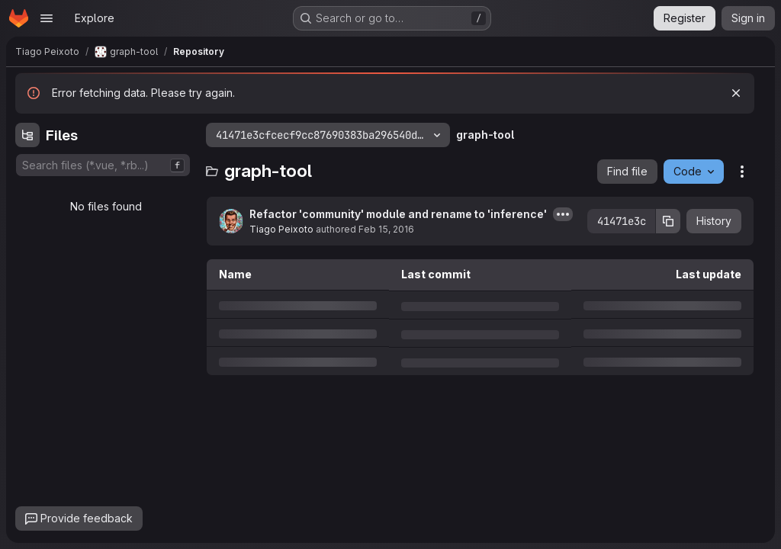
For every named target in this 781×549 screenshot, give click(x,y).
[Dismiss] (736, 93)
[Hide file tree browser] (27, 135)
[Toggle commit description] (563, 214)
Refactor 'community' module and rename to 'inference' (398, 213)
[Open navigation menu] (46, 18)
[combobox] (103, 165)
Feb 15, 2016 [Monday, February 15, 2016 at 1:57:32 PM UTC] (386, 229)
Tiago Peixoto (281, 229)
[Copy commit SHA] (668, 221)
